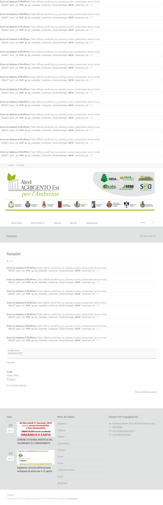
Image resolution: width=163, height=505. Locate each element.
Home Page (16, 222)
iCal (8, 385)
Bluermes (73, 498)
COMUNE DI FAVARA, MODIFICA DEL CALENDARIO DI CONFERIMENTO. (35, 441)
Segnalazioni (92, 222)
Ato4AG (61, 436)
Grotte (60, 463)
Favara (61, 456)
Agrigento (62, 423)
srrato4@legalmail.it (121, 434)
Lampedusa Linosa (66, 470)
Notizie (73, 222)
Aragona (61, 430)
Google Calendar (18, 385)
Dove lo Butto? (38, 222)
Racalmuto (62, 483)
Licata (60, 476)
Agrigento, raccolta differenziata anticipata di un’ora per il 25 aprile (34, 469)
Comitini (61, 450)
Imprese (57, 222)
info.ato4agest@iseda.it (123, 431)
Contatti (11, 165)
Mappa (11, 379)
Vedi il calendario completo (147, 391)
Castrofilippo (63, 443)
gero (11, 261)
